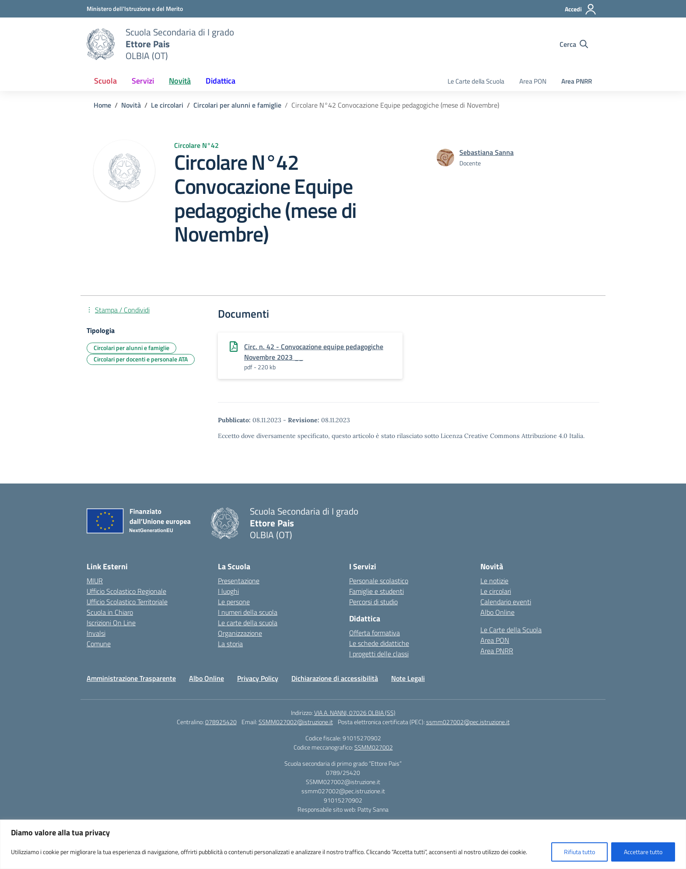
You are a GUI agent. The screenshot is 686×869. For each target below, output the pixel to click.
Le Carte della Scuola (476, 81)
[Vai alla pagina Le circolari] (167, 105)
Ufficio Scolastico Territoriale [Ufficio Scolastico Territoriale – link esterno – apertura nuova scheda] (127, 601)
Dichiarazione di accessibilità (334, 678)
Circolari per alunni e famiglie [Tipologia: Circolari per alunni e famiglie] (131, 347)
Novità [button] (180, 81)
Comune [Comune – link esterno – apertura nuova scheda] (99, 643)
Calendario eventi (505, 601)
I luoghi (228, 591)
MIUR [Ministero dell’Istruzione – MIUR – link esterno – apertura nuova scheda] (95, 580)
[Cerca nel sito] (574, 44)
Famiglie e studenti (376, 591)
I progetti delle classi (379, 653)
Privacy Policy (257, 678)
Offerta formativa (374, 632)
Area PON (532, 81)
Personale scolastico (378, 580)
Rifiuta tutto (579, 851)
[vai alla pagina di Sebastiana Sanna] (486, 152)
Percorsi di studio (373, 601)
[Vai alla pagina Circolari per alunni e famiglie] (237, 105)
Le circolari (495, 591)
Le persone (234, 601)
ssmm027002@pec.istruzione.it (468, 721)
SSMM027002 (373, 747)
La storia (230, 643)
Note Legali (408, 678)
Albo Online (497, 612)
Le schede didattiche (379, 643)
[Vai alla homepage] (101, 44)
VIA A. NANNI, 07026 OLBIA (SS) (355, 712)
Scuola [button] (105, 81)
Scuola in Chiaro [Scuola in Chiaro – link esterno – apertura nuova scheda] (110, 612)
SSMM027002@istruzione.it (296, 721)
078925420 (221, 721)
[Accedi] (580, 9)
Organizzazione (240, 633)
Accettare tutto (643, 851)
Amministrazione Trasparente (131, 678)
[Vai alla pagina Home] (102, 105)
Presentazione (238, 580)
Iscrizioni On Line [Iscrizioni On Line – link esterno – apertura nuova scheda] (111, 622)
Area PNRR (576, 81)
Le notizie (494, 580)
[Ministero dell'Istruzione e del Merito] (135, 8)
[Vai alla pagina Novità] (131, 105)
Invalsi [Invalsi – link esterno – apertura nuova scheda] (96, 633)
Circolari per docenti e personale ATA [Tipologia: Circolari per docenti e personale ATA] (141, 359)
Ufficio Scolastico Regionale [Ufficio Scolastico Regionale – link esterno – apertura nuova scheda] (126, 591)
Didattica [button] (220, 81)
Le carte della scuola (247, 622)
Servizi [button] (143, 81)
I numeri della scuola (247, 612)
